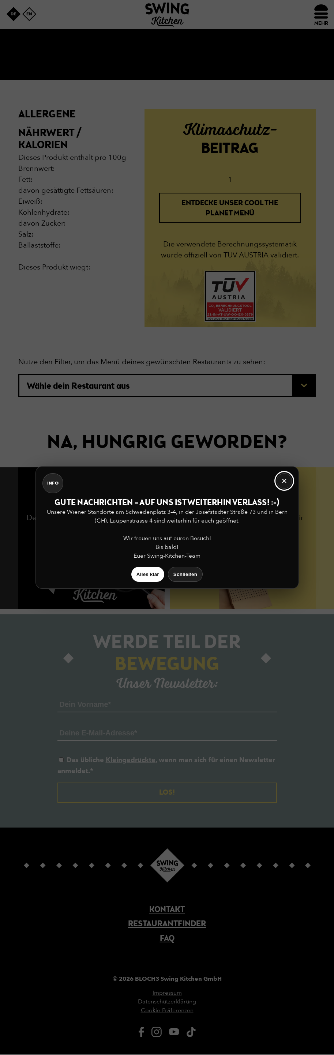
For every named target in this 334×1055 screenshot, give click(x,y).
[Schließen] (284, 481)
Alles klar (147, 574)
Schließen (185, 574)
